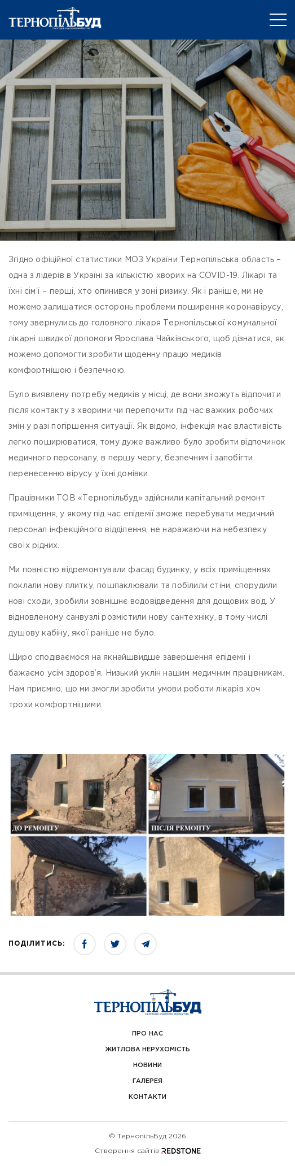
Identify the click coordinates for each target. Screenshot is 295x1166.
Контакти (147, 1097)
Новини (147, 1065)
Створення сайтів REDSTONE (148, 1151)
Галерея (147, 1081)
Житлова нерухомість (148, 1049)
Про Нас (147, 1034)
